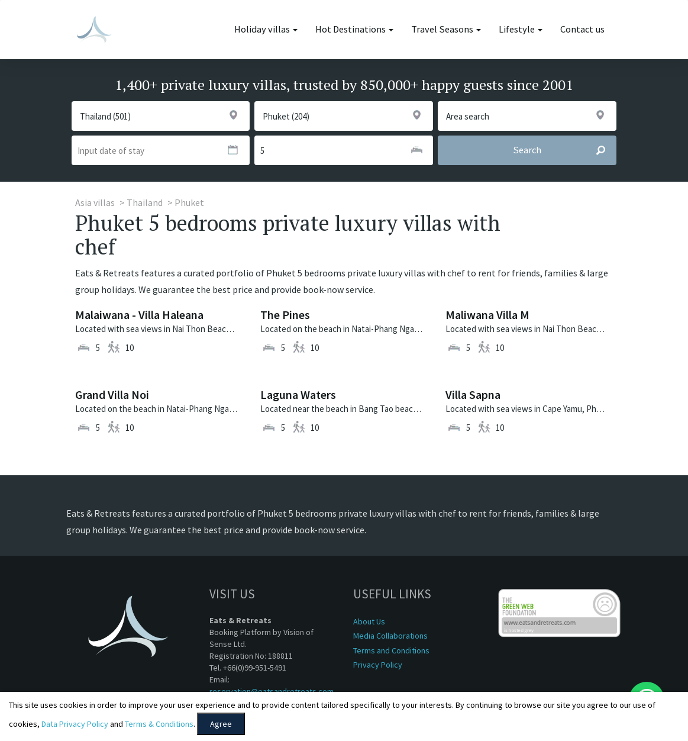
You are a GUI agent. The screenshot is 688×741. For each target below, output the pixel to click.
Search (564, 150)
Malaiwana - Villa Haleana (139, 314)
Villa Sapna (472, 394)
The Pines (285, 314)
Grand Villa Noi (112, 394)
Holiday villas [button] (266, 29)
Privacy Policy (377, 664)
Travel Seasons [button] (446, 29)
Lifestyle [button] (520, 29)
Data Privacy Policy (74, 724)
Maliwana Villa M (487, 314)
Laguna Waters (298, 394)
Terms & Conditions (159, 724)
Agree (221, 724)
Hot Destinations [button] (354, 29)
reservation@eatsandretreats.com (271, 691)
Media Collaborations (390, 635)
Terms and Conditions (391, 650)
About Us (369, 621)
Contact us (582, 29)
